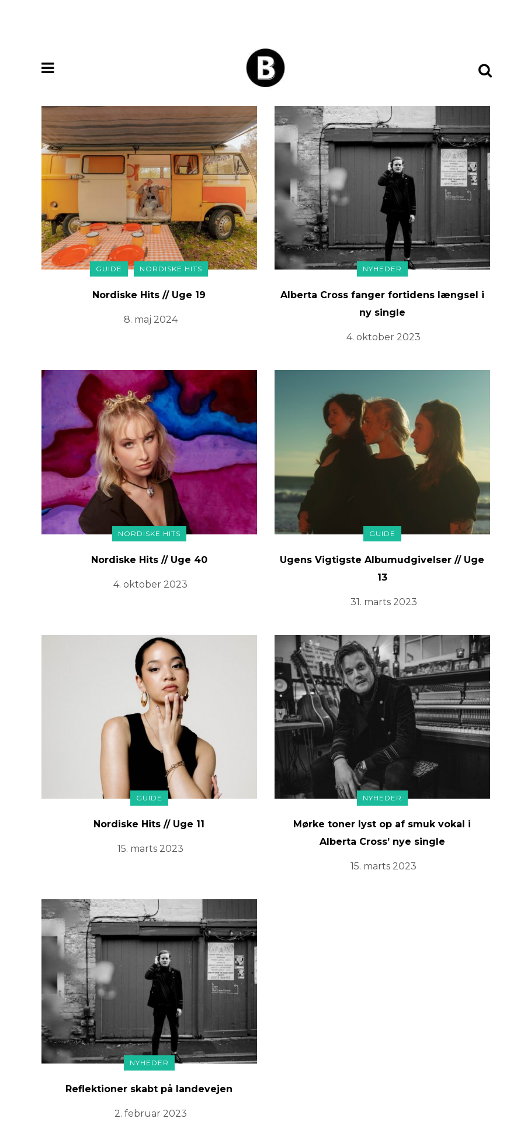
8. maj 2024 (151, 319)
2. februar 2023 (150, 1113)
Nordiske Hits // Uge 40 (149, 559)
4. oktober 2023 (383, 337)
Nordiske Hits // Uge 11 (148, 824)
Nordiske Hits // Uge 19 (149, 295)
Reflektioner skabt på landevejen (148, 1089)
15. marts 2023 (150, 848)
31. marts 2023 (383, 601)
